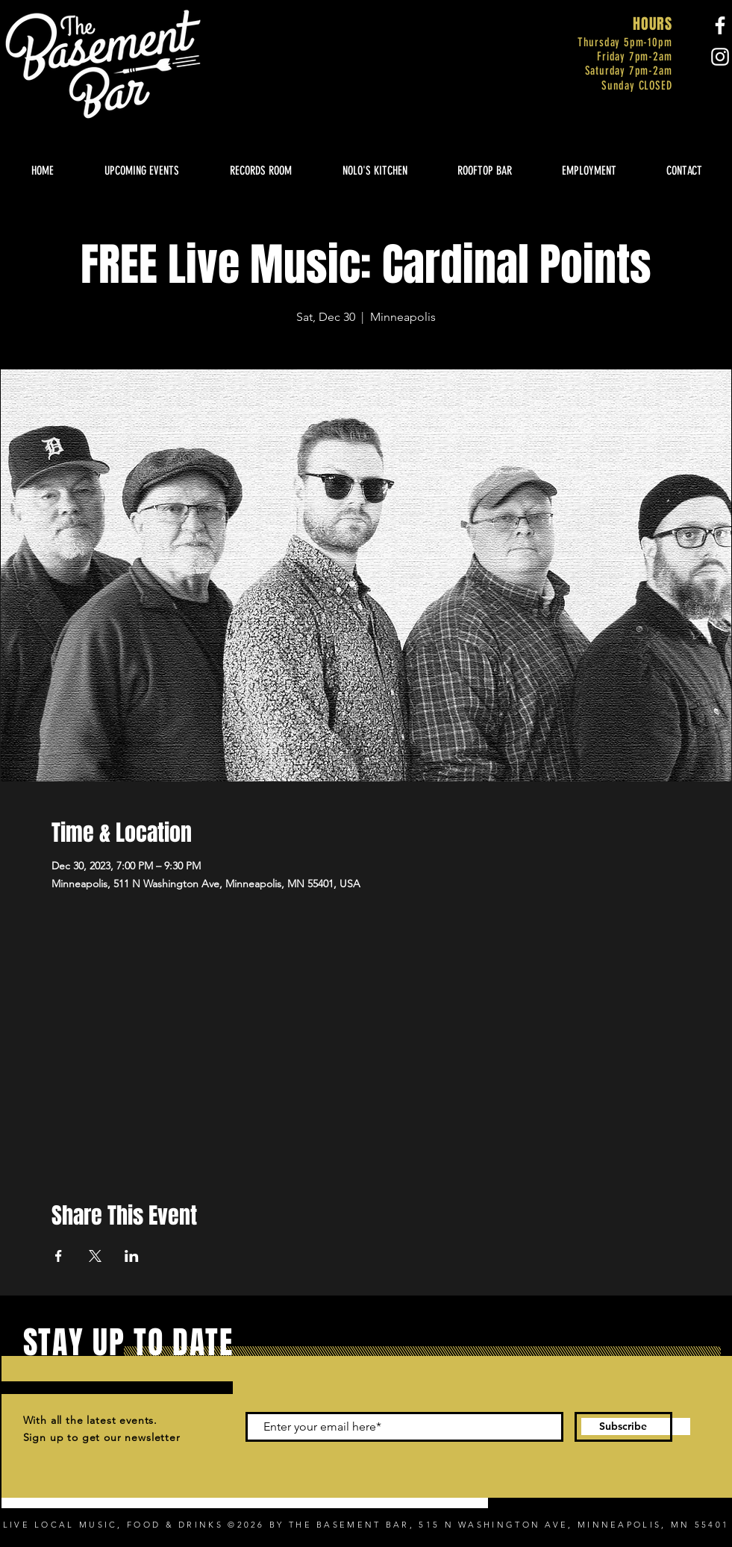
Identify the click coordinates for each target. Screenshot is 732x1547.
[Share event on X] (95, 1256)
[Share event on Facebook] (58, 1256)
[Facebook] (720, 25)
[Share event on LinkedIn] (132, 1256)
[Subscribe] (623, 1427)
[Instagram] (720, 57)
